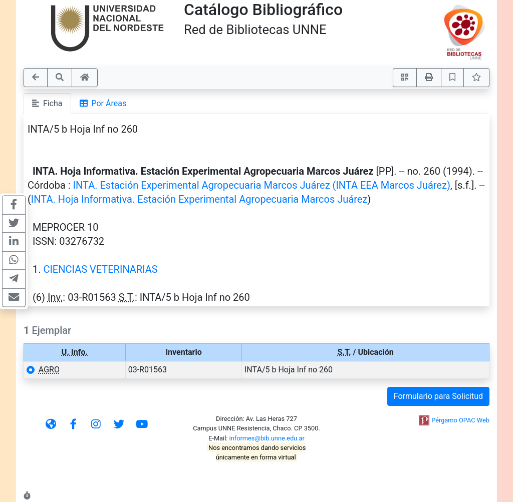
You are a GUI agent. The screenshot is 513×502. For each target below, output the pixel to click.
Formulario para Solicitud (438, 396)
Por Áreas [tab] (103, 103)
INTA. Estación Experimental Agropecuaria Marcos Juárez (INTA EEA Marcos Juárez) (261, 185)
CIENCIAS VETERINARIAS (100, 269)
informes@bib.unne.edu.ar (267, 438)
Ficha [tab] (47, 103)
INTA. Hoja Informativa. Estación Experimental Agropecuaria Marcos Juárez (199, 199)
